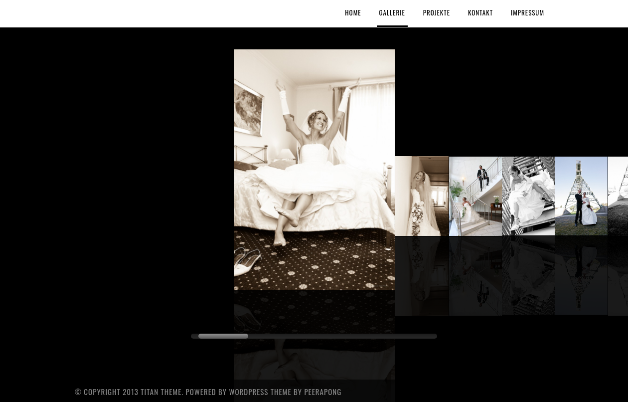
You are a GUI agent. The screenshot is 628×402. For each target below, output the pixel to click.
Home (353, 12)
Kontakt (480, 12)
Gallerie (392, 12)
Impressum (527, 12)
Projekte (436, 12)
